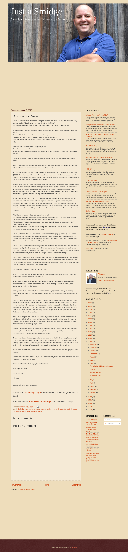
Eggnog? (89, 169)
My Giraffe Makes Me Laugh (92, 445)
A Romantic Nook (95, 376)
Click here (89, 248)
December (93, 344)
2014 (90, 338)
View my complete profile (106, 280)
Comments (109, 423)
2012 (90, 397)
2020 (90, 319)
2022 (90, 312)
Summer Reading (95, 372)
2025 (90, 303)
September (94, 354)
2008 (90, 409)
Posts (107, 420)
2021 (90, 316)
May (91, 380)
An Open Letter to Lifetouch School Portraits (100, 125)
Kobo (24, 411)
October (93, 350)
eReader (60, 409)
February (93, 389)
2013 (90, 341)
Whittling (92, 369)
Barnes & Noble (27, 409)
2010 (90, 403)
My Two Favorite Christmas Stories (97, 201)
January (93, 393)
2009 (90, 406)
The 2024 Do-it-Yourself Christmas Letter (99, 157)
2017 (90, 328)
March (92, 386)
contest (36, 409)
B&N (19, 409)
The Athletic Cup (91, 146)
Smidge (102, 274)
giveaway (74, 409)
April (91, 383)
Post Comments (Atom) (27, 489)
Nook (28, 411)
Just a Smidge (36, 11)
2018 (90, 325)
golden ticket (17, 411)
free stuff (67, 409)
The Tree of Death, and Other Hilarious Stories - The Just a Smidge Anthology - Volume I (92, 437)
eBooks (54, 409)
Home (46, 485)
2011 (90, 400)
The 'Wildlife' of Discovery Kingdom (101, 366)
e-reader (48, 409)
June (92, 363)
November (93, 347)
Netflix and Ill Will (91, 180)
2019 (90, 322)
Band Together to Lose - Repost (96, 192)
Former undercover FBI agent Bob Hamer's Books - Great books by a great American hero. (93, 457)
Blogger (74, 547)
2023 (90, 309)
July (91, 360)
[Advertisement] (28, 83)
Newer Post (16, 485)
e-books (42, 409)
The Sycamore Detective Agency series (92, 429)
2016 (90, 332)
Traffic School (90, 211)
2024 (90, 306)
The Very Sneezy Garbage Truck (91, 423)
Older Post (76, 485)
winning (40, 411)
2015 (90, 335)
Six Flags (34, 411)
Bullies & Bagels (107, 235)
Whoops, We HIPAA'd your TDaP (97, 115)
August (92, 357)
